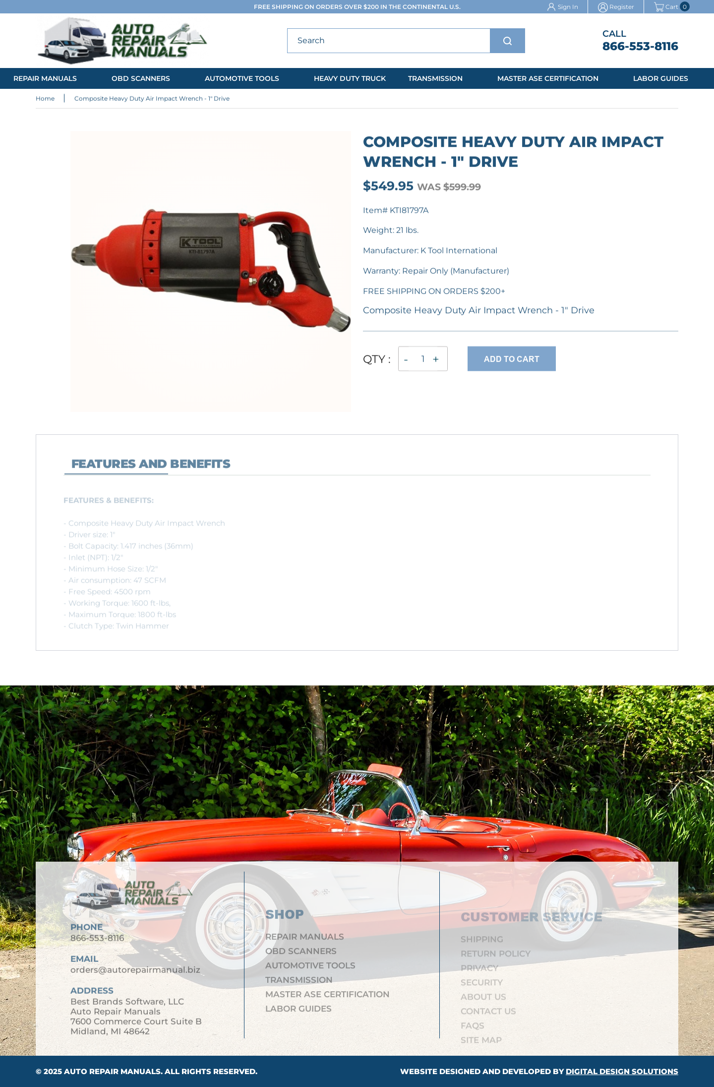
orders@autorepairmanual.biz (135, 974)
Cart (666, 6)
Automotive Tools (242, 78)
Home (45, 99)
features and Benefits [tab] (150, 468)
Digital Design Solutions (622, 1071)
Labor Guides (660, 78)
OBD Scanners (141, 78)
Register (621, 6)
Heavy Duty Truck (350, 78)
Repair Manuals (45, 78)
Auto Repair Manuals (112, 1071)
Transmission (435, 78)
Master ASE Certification (547, 78)
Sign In (568, 6)
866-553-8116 (640, 46)
